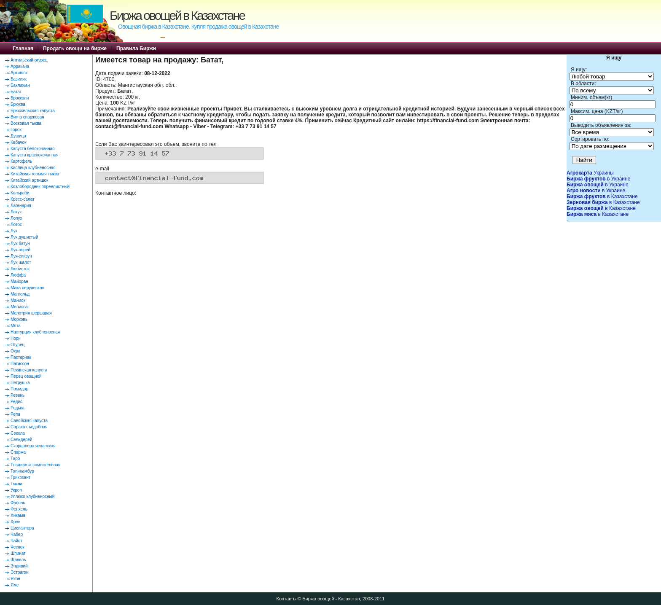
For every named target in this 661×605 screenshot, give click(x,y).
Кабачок (18, 142)
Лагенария (21, 205)
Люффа (18, 275)
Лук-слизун (21, 256)
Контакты (287, 598)
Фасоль (18, 502)
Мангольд (20, 294)
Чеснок (17, 547)
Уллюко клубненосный (32, 496)
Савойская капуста (29, 420)
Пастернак (21, 357)
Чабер (17, 534)
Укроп (16, 490)
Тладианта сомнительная (35, 464)
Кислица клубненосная (33, 167)
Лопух (16, 218)
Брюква (18, 104)
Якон (15, 578)
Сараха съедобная (29, 427)
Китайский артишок (29, 180)
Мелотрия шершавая (31, 313)
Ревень (17, 395)
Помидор (19, 389)
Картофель (21, 161)
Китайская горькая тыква (35, 174)
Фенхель (19, 509)
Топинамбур (22, 471)
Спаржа (18, 452)
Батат (16, 91)
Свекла (18, 433)
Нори (16, 338)
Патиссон (20, 363)
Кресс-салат (23, 199)
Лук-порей (20, 249)
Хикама (18, 515)
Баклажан (20, 85)
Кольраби (20, 193)
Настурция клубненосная (35, 332)
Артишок (19, 72)
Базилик (19, 79)
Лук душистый (24, 237)
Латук (16, 212)
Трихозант (20, 477)
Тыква (16, 483)
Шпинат (18, 553)
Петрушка (20, 382)
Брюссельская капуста (33, 110)
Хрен (15, 521)
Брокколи (20, 98)
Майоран (19, 281)
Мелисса (19, 306)
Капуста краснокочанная (35, 155)
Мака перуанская (27, 287)
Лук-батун (20, 243)
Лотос (16, 224)
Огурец (17, 344)
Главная (23, 48)
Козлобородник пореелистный (40, 186)
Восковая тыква (26, 123)
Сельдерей (21, 439)
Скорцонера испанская (33, 446)
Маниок (18, 300)
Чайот (16, 540)
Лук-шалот (21, 262)
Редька (17, 408)
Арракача (20, 66)
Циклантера (22, 528)
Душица (18, 136)
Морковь (19, 319)
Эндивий (19, 566)
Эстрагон (19, 572)
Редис (16, 401)
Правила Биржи (136, 48)
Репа (15, 414)
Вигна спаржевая (27, 117)
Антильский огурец (29, 60)
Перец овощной (26, 376)
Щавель (18, 559)
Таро (15, 458)
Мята (16, 325)
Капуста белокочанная (32, 148)
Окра (15, 351)
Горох (16, 129)
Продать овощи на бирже (75, 48)
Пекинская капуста (29, 370)
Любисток (20, 268)
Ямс (15, 585)
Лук (14, 231)
